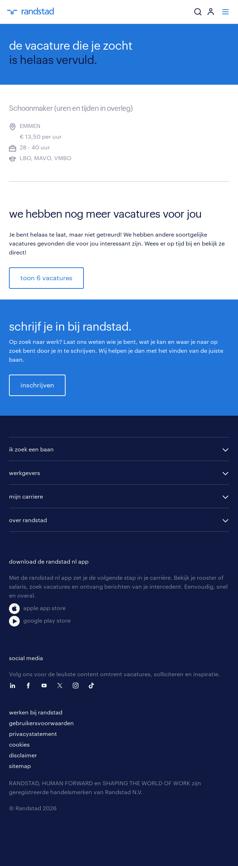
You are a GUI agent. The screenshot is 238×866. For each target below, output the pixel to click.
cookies (19, 744)
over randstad (28, 519)
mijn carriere (26, 496)
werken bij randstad (35, 712)
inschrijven (37, 385)
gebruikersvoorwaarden (41, 722)
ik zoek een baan (31, 449)
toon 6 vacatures (46, 278)
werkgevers (24, 472)
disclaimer (23, 755)
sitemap (20, 765)
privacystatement (33, 733)
